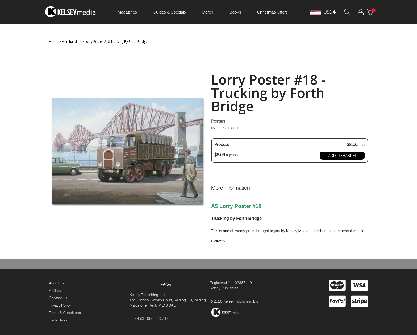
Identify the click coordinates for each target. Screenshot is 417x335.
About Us (56, 283)
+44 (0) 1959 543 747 (150, 318)
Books (235, 12)
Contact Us (58, 297)
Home (53, 41)
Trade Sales (58, 320)
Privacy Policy (60, 305)
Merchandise (71, 41)
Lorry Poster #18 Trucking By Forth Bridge (116, 41)
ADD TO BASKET (342, 155)
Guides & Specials (169, 12)
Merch (207, 12)
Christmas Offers (272, 12)
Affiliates (55, 290)
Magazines (127, 12)
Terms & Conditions (65, 312)
